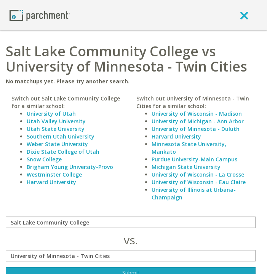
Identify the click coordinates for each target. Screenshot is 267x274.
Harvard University (51, 182)
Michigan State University (186, 166)
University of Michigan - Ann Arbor (198, 121)
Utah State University (56, 128)
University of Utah (51, 113)
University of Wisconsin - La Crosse (198, 174)
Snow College (44, 159)
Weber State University (57, 144)
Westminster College (54, 174)
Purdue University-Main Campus (194, 159)
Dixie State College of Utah (63, 151)
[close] (244, 15)
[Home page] (40, 15)
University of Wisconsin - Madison (197, 113)
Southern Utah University (60, 136)
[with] (131, 255)
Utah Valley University (56, 121)
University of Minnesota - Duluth (196, 128)
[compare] (131, 222)
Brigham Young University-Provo (70, 166)
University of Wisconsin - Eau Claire (199, 182)
